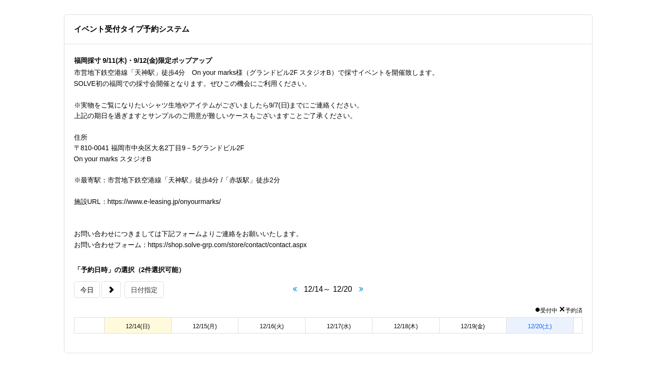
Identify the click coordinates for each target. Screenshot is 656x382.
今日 (87, 290)
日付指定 (144, 290)
